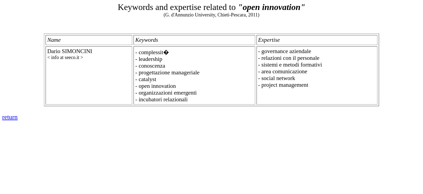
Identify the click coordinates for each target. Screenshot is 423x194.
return (10, 116)
